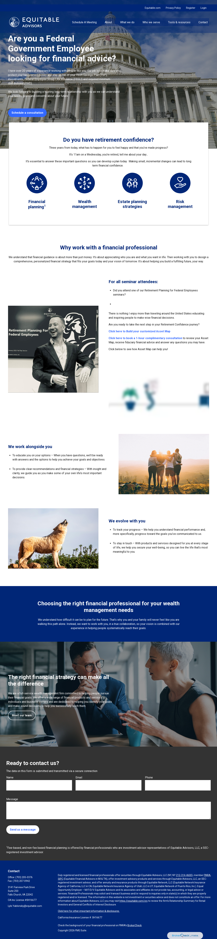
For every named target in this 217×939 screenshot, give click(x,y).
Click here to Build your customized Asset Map (139, 331)
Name (9, 777)
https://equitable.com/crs (133, 900)
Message (12, 799)
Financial (36, 201)
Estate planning (132, 201)
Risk (180, 201)
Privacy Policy (173, 3)
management (84, 206)
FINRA (207, 875)
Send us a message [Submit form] (23, 829)
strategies (132, 206)
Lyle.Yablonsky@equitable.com (25, 906)
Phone (149, 777)
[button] (84, 18)
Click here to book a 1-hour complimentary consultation (146, 338)
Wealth (84, 201)
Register (190, 3)
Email (79, 777)
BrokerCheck (134, 925)
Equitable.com (153, 3)
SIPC (60, 878)
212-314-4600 (184, 875)
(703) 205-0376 (24, 877)
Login (204, 3)
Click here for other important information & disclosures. (89, 911)
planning (36, 206)
